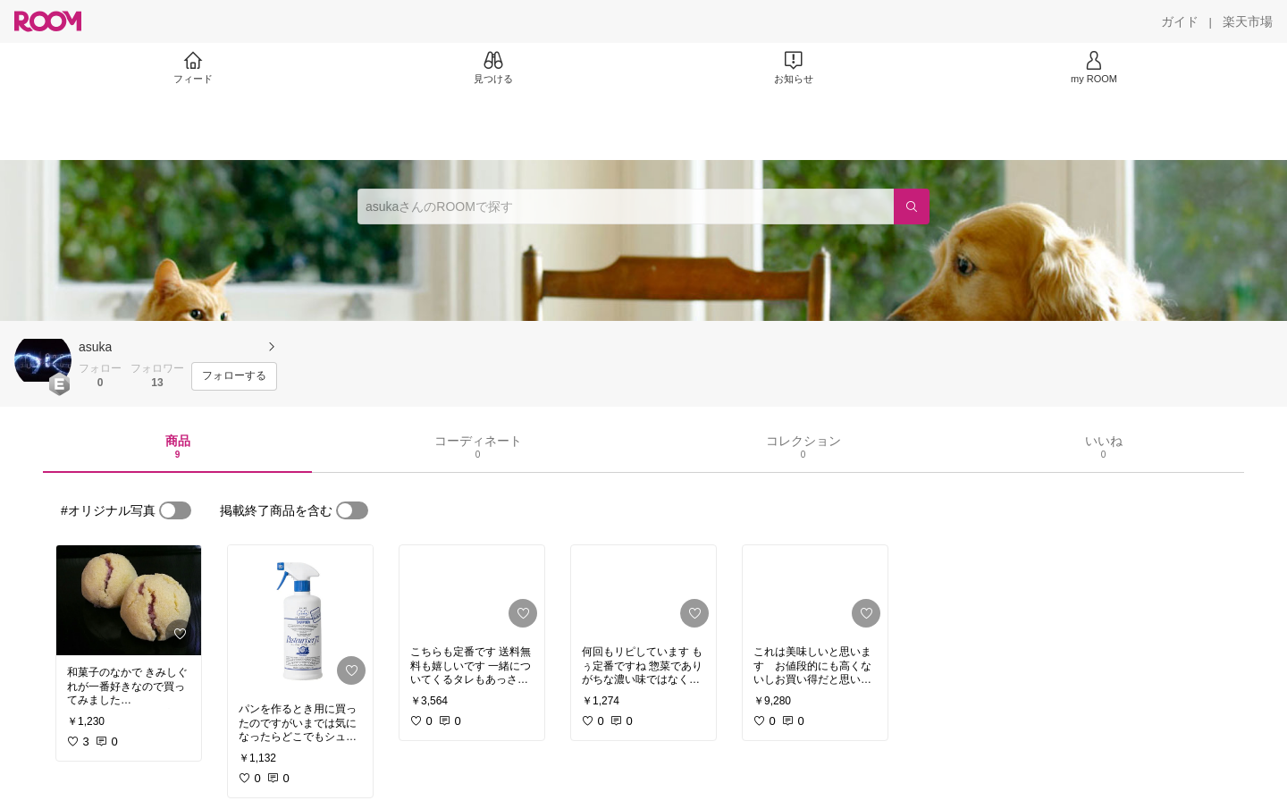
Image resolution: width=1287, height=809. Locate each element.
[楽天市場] (1248, 21)
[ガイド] (1180, 21)
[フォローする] (234, 376)
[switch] (175, 510)
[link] (128, 600)
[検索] (912, 206)
